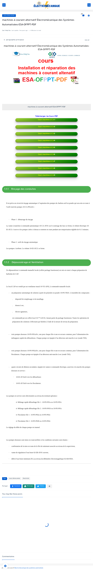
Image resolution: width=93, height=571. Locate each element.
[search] (89, 5)
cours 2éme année (9, 15)
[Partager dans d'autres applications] (49, 486)
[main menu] (4, 5)
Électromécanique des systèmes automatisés (28, 568)
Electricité (26, 478)
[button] (16, 486)
